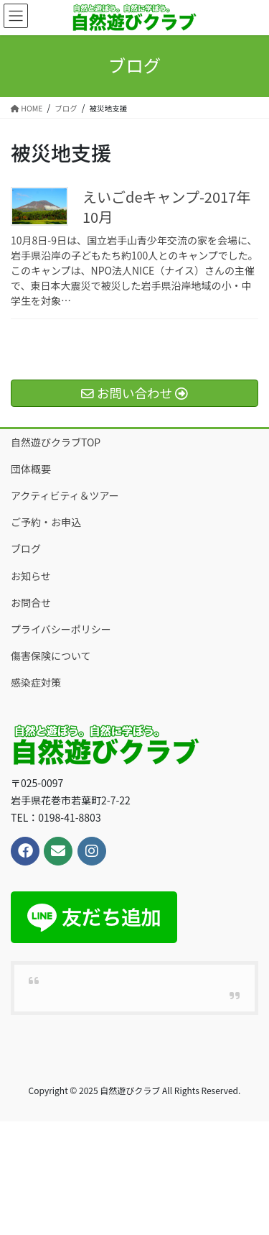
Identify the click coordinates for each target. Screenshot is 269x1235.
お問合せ (31, 602)
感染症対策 (36, 682)
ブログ (26, 548)
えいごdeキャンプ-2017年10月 (166, 206)
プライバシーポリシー (61, 629)
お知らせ (31, 576)
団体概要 (31, 469)
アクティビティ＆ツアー (65, 495)
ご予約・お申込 (46, 522)
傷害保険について (51, 655)
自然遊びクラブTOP (55, 442)
